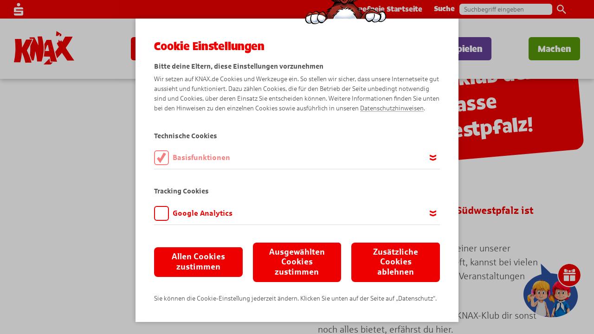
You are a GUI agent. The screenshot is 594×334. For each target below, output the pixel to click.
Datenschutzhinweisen (392, 108)
